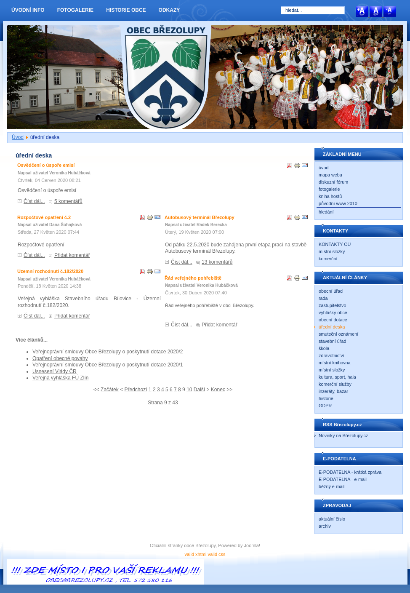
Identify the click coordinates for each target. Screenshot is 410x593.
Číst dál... (34, 201)
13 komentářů (217, 262)
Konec (218, 390)
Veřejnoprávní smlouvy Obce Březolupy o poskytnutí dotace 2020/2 (107, 352)
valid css (216, 554)
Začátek (110, 390)
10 (189, 390)
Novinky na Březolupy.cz (343, 435)
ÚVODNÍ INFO (28, 10)
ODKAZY (169, 10)
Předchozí (135, 390)
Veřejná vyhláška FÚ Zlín (60, 378)
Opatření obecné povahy (60, 358)
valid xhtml (195, 554)
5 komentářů (68, 201)
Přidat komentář (72, 255)
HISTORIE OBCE (126, 10)
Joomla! (252, 545)
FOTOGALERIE (75, 10)
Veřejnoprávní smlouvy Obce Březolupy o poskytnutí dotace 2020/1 (107, 365)
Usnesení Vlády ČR (54, 371)
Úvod (18, 137)
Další (199, 390)
